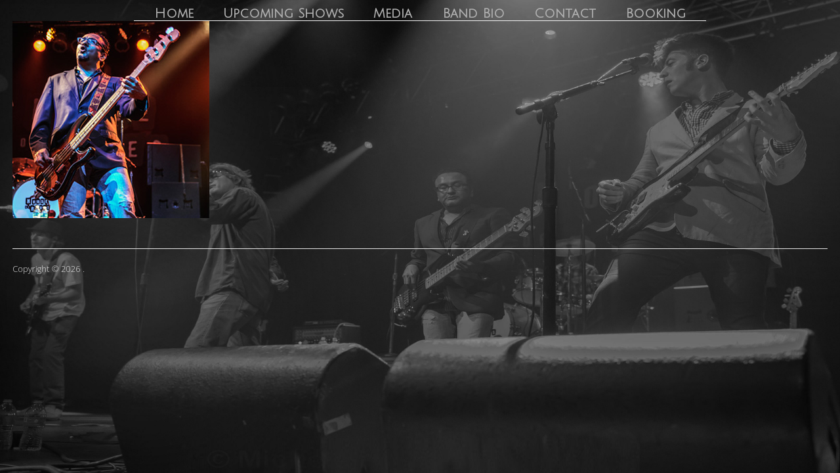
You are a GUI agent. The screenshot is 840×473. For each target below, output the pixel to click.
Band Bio (473, 13)
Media (392, 13)
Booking (655, 13)
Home (174, 13)
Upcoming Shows (283, 13)
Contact (565, 13)
